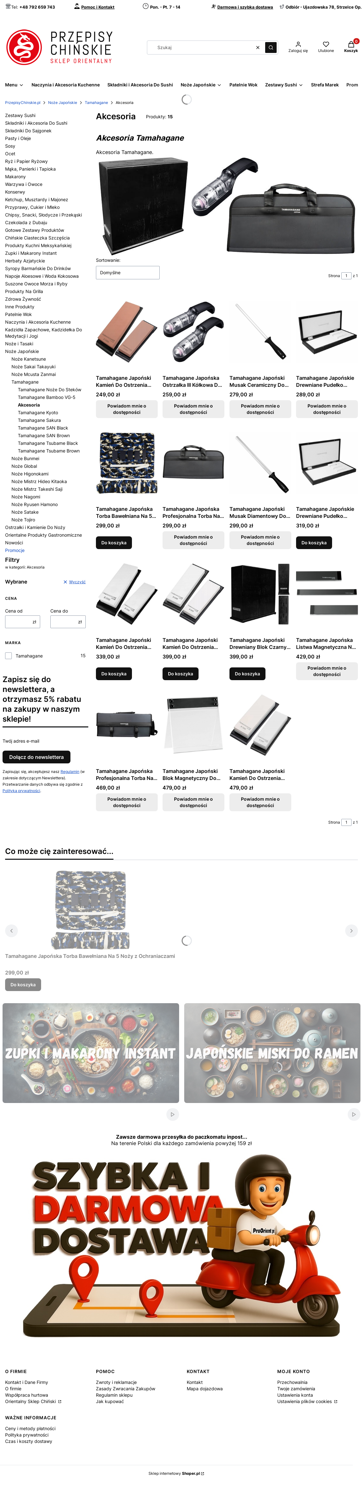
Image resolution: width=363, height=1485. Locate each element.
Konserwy (15, 192)
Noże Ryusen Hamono (34, 504)
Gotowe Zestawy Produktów (34, 230)
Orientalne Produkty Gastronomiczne (43, 535)
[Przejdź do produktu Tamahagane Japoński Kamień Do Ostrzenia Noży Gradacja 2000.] (127, 594)
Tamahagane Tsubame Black (48, 443)
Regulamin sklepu (114, 1395)
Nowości (14, 542)
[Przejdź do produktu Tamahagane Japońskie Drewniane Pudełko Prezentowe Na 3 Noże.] (327, 463)
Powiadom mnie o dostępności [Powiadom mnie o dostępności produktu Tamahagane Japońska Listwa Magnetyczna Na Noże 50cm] (327, 671)
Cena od (14, 611)
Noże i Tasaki (19, 343)
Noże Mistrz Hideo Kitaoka (39, 481)
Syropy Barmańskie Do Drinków (38, 268)
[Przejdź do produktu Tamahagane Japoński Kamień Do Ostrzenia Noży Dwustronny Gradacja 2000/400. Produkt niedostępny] (260, 725)
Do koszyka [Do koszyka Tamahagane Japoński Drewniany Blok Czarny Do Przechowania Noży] (247, 673)
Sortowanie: (108, 260)
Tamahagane (96, 102)
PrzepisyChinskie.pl (22, 102)
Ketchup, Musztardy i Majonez (36, 199)
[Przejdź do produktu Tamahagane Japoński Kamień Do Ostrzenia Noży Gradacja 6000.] (193, 594)
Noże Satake (25, 512)
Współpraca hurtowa (26, 1395)
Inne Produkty (19, 306)
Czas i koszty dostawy (28, 1441)
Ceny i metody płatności (30, 1428)
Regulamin (70, 771)
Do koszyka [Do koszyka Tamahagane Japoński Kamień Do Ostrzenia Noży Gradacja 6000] (180, 673)
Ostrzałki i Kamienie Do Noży (35, 527)
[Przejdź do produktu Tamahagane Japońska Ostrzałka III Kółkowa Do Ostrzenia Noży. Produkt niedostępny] (193, 332)
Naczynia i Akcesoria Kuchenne (38, 322)
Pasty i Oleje (18, 138)
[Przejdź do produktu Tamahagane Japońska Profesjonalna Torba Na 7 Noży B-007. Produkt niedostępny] (193, 463)
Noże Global (24, 466)
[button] (271, 47)
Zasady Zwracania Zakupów (125, 1388)
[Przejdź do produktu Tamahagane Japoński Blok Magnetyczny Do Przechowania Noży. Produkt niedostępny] (193, 725)
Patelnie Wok (18, 314)
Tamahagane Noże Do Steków (49, 389)
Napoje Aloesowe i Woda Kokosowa (42, 276)
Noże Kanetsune (28, 359)
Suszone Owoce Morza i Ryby (36, 283)
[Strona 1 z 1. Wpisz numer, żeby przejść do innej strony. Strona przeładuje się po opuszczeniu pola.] (346, 275)
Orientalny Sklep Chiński (31, 1401)
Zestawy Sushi (20, 115)
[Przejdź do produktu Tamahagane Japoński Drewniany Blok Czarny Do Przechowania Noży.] (260, 594)
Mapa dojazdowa (205, 1388)
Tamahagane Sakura (39, 420)
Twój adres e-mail (21, 741)
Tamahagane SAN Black (43, 427)
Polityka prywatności (26, 1434)
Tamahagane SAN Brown (44, 435)
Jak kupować (110, 1401)
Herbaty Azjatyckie (25, 260)
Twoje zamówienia (296, 1388)
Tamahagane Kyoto (38, 412)
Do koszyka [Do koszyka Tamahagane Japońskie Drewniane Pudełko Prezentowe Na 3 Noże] (314, 542)
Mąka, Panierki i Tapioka (30, 169)
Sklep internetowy (174, 1473)
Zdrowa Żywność (23, 299)
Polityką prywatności (21, 790)
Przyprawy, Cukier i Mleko (32, 207)
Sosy (10, 146)
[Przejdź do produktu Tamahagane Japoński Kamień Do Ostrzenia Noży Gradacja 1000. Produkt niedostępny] (127, 332)
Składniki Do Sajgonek (28, 130)
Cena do (59, 611)
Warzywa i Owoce (23, 184)
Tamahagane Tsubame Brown (49, 450)
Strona (334, 275)
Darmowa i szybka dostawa (245, 7)
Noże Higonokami (29, 473)
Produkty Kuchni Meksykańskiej (38, 245)
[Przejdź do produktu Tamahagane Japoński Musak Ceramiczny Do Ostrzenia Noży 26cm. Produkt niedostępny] (260, 332)
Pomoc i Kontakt (97, 7)
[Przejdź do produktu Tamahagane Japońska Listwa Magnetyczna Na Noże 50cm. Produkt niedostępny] (327, 594)
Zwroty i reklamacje (116, 1382)
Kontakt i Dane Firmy (26, 1382)
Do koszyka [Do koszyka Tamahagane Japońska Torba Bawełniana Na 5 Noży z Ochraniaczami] (114, 542)
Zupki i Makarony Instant (31, 253)
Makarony (15, 176)
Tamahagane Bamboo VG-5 (47, 397)
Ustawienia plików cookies (305, 1401)
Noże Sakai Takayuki (33, 366)
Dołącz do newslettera (36, 757)
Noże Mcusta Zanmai (33, 374)
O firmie (13, 1388)
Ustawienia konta (295, 1395)
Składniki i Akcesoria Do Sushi (36, 123)
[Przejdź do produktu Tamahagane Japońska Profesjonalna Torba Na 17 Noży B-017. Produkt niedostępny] (127, 725)
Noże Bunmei (25, 458)
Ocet (10, 153)
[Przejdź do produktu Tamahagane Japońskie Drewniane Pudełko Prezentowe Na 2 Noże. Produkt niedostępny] (327, 332)
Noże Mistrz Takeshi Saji (36, 489)
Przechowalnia (292, 1382)
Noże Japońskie (62, 102)
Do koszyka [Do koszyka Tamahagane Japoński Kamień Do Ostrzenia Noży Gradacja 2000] (114, 673)
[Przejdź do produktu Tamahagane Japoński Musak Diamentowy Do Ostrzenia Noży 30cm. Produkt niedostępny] (260, 463)
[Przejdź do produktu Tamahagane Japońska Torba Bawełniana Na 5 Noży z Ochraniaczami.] (127, 463)
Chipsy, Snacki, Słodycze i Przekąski (43, 214)
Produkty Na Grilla (24, 291)
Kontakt (195, 1382)
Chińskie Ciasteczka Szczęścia (37, 237)
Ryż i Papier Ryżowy (26, 161)
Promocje (15, 550)
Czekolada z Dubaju (26, 222)
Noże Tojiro (23, 519)
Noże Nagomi (25, 496)
